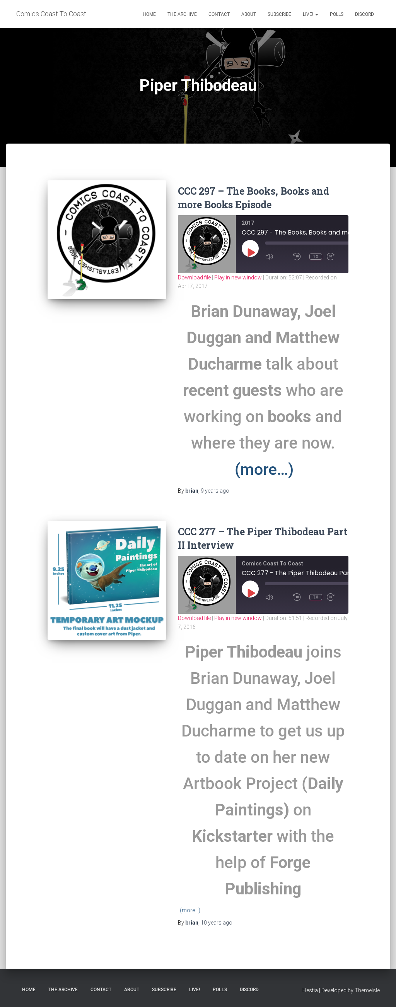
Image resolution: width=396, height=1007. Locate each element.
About (248, 14)
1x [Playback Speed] (316, 256)
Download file (194, 277)
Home (149, 14)
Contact (219, 14)
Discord (364, 14)
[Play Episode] (250, 252)
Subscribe (279, 14)
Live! (310, 14)
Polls (336, 14)
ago (215, 491)
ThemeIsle (367, 990)
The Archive (182, 14)
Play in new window (238, 277)
